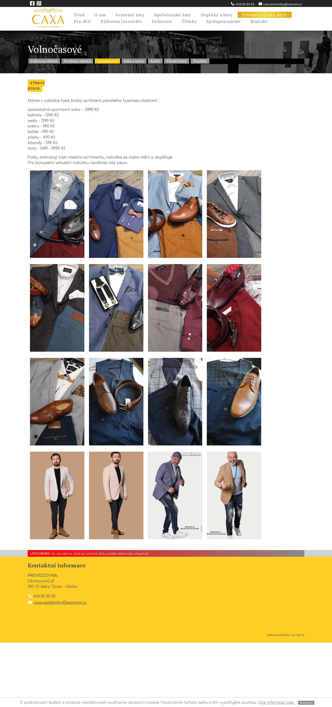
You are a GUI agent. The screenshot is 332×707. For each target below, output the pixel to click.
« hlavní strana (36, 86)
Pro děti (82, 21)
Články (189, 21)
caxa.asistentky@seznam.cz (280, 4)
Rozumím (306, 702)
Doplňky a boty (217, 15)
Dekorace (162, 21)
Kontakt (259, 21)
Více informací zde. (276, 703)
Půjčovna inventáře (121, 21)
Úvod (79, 15)
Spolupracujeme (223, 21)
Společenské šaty (172, 15)
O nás (100, 15)
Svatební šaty (130, 15)
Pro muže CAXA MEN (264, 15)
